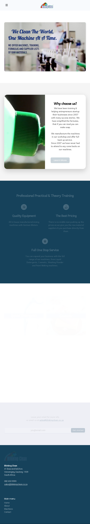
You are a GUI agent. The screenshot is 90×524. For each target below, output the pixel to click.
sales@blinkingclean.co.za (15, 484)
